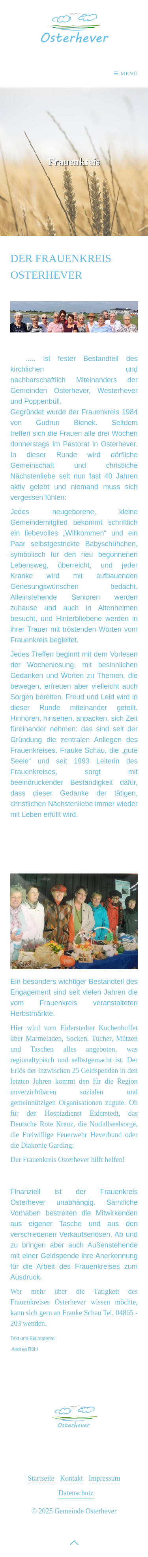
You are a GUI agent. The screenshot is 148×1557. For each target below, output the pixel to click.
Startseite (41, 1478)
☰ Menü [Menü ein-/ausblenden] (126, 73)
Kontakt (71, 1478)
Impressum (104, 1478)
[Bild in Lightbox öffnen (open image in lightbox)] (74, 921)
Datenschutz (76, 1493)
